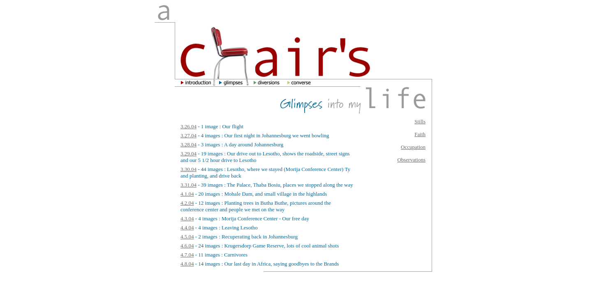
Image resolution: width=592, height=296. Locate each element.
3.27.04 (188, 135)
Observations (411, 160)
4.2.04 (187, 203)
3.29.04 (188, 153)
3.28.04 (188, 144)
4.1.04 (187, 194)
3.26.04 (188, 126)
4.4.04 (187, 227)
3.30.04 (188, 169)
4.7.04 (187, 255)
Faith (420, 134)
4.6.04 (187, 246)
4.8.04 (187, 264)
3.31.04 (188, 185)
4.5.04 (187, 237)
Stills (420, 121)
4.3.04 (187, 218)
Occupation (413, 147)
